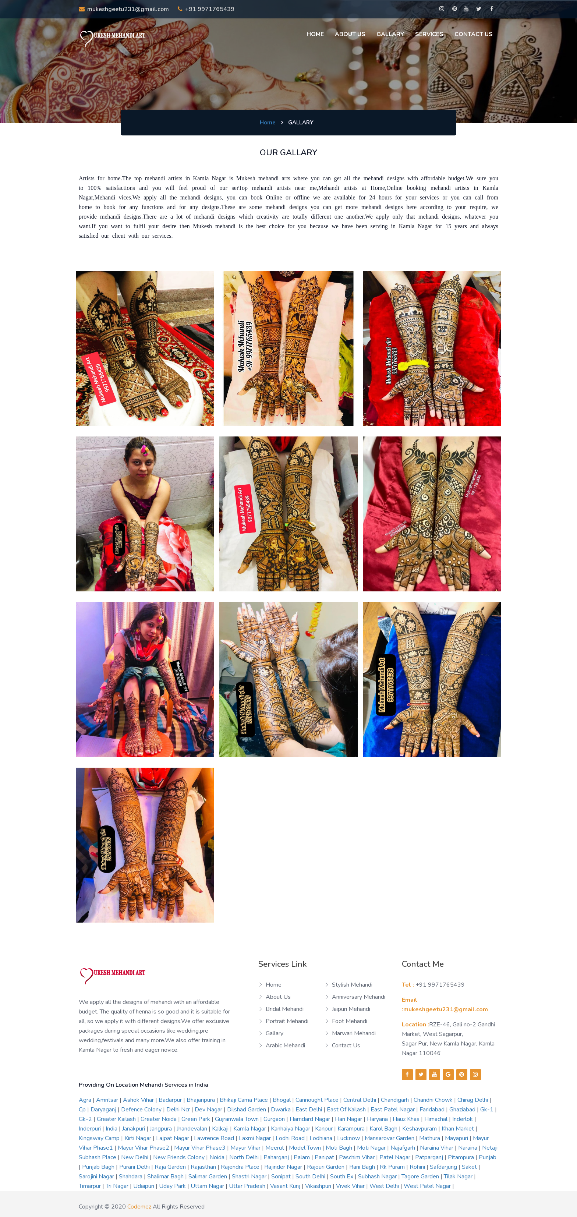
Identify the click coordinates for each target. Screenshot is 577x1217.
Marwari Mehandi (354, 1033)
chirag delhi (473, 1100)
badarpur (171, 1100)
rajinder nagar (284, 1167)
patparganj (430, 1157)
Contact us (346, 1045)
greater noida (159, 1119)
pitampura (461, 1157)
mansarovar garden (390, 1138)
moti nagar (372, 1148)
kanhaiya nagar (291, 1129)
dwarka (281, 1109)
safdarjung (444, 1167)
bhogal (282, 1100)
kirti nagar (138, 1138)
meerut (275, 1148)
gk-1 (487, 1109)
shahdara (131, 1176)
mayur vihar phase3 (200, 1148)
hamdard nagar (311, 1119)
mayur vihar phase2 (144, 1148)
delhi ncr (178, 1109)
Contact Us (473, 34)
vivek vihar (351, 1186)
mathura (430, 1138)
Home (315, 34)
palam (302, 1157)
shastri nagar (250, 1176)
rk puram (393, 1167)
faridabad (433, 1109)
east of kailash (347, 1109)
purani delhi (135, 1167)
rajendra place (241, 1167)
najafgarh (403, 1148)
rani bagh (362, 1167)
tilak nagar (459, 1176)
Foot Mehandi (349, 1021)
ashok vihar (139, 1100)
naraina (468, 1148)
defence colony (142, 1109)
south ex (342, 1176)
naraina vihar (437, 1148)
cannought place (317, 1100)
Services (429, 34)
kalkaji (221, 1129)
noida (217, 1157)
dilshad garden (247, 1109)
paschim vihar (357, 1157)
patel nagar (395, 1157)
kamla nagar (250, 1129)
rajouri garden (326, 1167)
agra (86, 1100)
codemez (139, 1207)
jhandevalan (193, 1129)
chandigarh (395, 1100)
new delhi (135, 1157)
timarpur (90, 1186)
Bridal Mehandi (285, 1009)
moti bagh (340, 1148)
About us (350, 34)
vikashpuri (319, 1186)
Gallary (390, 34)
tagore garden (420, 1176)
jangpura (161, 1129)
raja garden (171, 1167)
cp (83, 1109)
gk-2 (86, 1119)
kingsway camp (100, 1138)
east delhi (309, 1109)
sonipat (281, 1176)
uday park (173, 1186)
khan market (458, 1129)
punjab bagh (99, 1167)
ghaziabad (463, 1109)
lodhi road (291, 1138)
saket (470, 1167)
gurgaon (274, 1119)
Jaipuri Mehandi (351, 1009)
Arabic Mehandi (285, 1045)
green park (196, 1119)
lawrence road (215, 1138)
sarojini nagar (97, 1176)
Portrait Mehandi (287, 1021)
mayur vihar (246, 1148)
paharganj (276, 1157)
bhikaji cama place (244, 1100)
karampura (351, 1129)
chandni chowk (434, 1100)
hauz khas (407, 1119)
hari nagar (349, 1119)
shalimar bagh (166, 1176)
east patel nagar (393, 1109)
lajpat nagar (173, 1138)
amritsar (108, 1100)
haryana (378, 1119)
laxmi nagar (255, 1138)
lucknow (349, 1138)
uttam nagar (208, 1186)
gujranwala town (237, 1119)
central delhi (360, 1100)
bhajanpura (201, 1100)
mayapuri (457, 1138)
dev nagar (209, 1109)
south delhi (311, 1176)
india (112, 1129)
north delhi (244, 1157)
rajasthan (204, 1167)
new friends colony (179, 1157)
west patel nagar (428, 1186)
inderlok (463, 1119)
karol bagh (384, 1129)
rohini (418, 1167)
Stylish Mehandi (352, 985)
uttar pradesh (248, 1186)
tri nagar (118, 1186)
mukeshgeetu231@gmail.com (124, 9)
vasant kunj (286, 1186)
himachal (436, 1119)
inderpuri (90, 1129)
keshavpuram (420, 1129)
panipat (325, 1157)
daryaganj (104, 1109)
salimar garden (208, 1176)
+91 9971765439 (206, 9)
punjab (487, 1157)
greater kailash (117, 1119)
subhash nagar (378, 1176)
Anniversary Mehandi (358, 997)
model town (305, 1148)
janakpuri (134, 1129)
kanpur (324, 1129)
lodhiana (321, 1138)
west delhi (384, 1186)
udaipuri (144, 1186)
